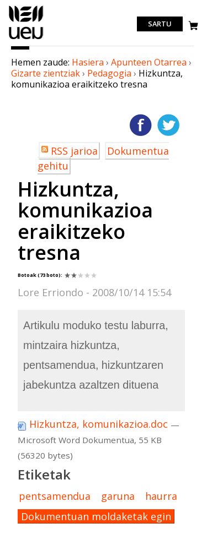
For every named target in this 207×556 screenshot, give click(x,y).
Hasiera (88, 62)
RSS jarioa (74, 150)
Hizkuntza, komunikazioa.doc (94, 423)
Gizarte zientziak (45, 73)
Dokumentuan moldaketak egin (96, 516)
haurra (161, 496)
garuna (118, 496)
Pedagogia (109, 73)
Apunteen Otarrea (149, 62)
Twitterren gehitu (168, 125)
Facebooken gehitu (141, 125)
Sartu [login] (160, 24)
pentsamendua (55, 496)
